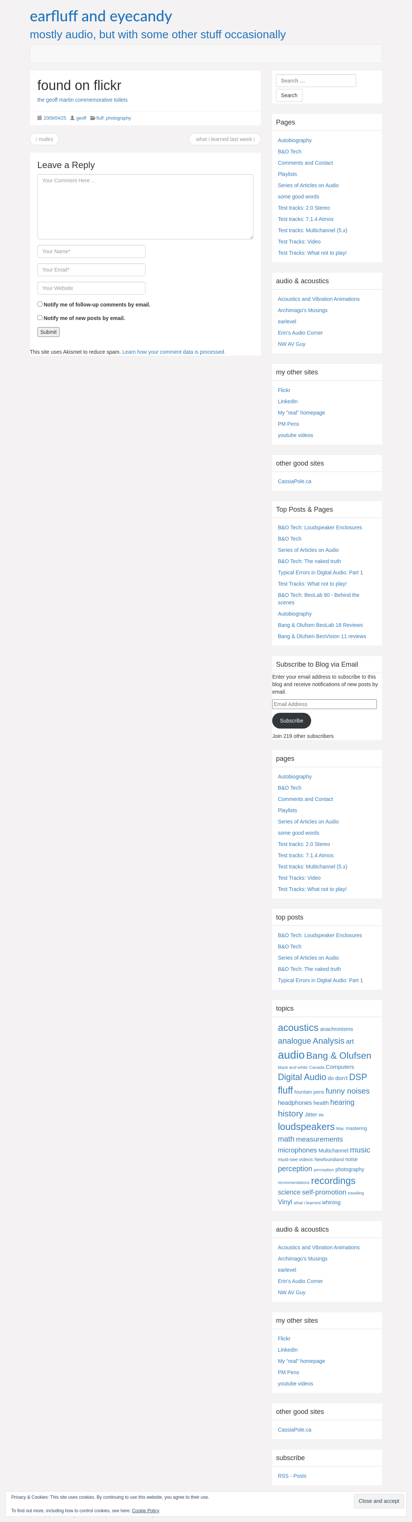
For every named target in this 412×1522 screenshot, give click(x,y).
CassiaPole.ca (295, 481)
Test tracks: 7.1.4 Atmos (306, 219)
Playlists (287, 174)
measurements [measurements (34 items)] (319, 1139)
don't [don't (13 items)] (341, 1078)
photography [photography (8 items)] (350, 1169)
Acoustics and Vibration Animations (319, 299)
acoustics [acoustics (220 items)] (298, 1027)
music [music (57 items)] (360, 1149)
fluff (99, 118)
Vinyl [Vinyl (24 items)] (285, 1202)
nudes (44, 139)
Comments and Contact (305, 163)
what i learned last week (225, 139)
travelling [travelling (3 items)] (356, 1193)
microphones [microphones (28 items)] (297, 1150)
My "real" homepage (301, 413)
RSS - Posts (292, 1476)
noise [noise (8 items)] (351, 1159)
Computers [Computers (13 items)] (340, 1067)
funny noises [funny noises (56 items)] (348, 1090)
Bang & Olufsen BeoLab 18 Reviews (320, 625)
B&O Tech (289, 152)
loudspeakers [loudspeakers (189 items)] (306, 1126)
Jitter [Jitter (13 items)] (311, 1114)
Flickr (284, 390)
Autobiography (295, 140)
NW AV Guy (292, 344)
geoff (81, 118)
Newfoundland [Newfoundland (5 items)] (329, 1159)
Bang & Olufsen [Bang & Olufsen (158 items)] (339, 1055)
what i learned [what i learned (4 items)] (307, 1202)
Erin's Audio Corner (300, 333)
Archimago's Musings (303, 310)
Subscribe (291, 721)
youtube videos (295, 435)
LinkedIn (288, 401)
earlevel (287, 322)
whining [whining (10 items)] (331, 1202)
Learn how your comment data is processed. (173, 352)
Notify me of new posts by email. (84, 318)
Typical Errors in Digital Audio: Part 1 (320, 572)
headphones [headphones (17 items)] (295, 1102)
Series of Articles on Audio (308, 185)
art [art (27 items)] (350, 1041)
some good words (298, 197)
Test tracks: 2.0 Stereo (304, 208)
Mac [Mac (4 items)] (340, 1128)
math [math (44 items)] (286, 1139)
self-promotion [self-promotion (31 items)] (324, 1192)
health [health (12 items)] (321, 1103)
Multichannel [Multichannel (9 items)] (334, 1151)
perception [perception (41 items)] (295, 1168)
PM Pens (288, 424)
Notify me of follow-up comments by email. (96, 305)
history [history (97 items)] (290, 1113)
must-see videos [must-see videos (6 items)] (295, 1159)
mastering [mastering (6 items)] (356, 1128)
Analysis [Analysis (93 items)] (329, 1041)
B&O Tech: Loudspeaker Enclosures (320, 527)
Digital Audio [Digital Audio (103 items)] (302, 1077)
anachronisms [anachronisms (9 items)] (336, 1029)
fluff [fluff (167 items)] (285, 1090)
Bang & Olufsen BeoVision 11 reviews (322, 636)
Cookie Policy (145, 1510)
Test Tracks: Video (299, 242)
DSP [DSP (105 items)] (358, 1077)
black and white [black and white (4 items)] (293, 1067)
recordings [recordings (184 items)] (333, 1180)
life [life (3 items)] (321, 1115)
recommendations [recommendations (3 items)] (294, 1182)
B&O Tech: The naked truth (309, 561)
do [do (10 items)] (331, 1078)
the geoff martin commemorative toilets (82, 100)
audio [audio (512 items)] (291, 1055)
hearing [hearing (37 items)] (342, 1102)
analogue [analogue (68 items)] (294, 1041)
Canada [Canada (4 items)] (316, 1067)
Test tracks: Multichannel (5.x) (312, 230)
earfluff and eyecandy (101, 16)
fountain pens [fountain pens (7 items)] (309, 1092)
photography (118, 118)
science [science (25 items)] (289, 1192)
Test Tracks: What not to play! (312, 253)
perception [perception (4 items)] (324, 1169)
